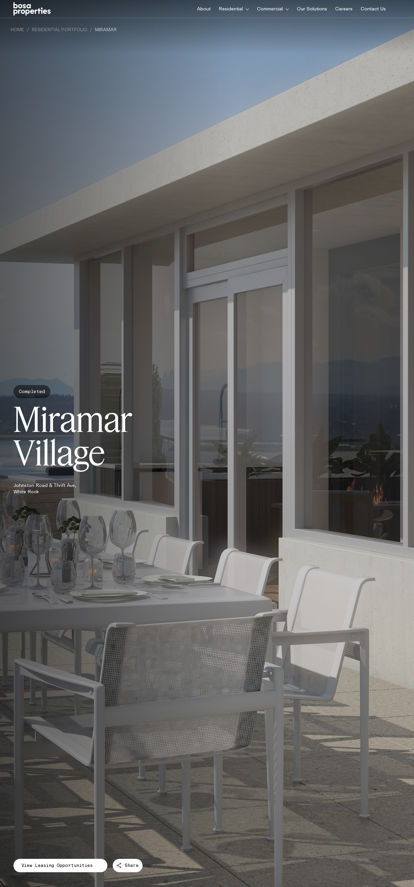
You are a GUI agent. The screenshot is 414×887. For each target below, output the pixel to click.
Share (128, 865)
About (204, 9)
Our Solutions (312, 9)
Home (17, 30)
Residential (234, 9)
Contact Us (373, 9)
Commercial (273, 9)
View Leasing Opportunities (60, 867)
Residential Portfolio (59, 30)
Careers (344, 9)
